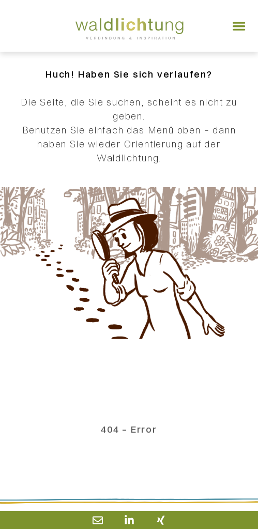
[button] (239, 25)
